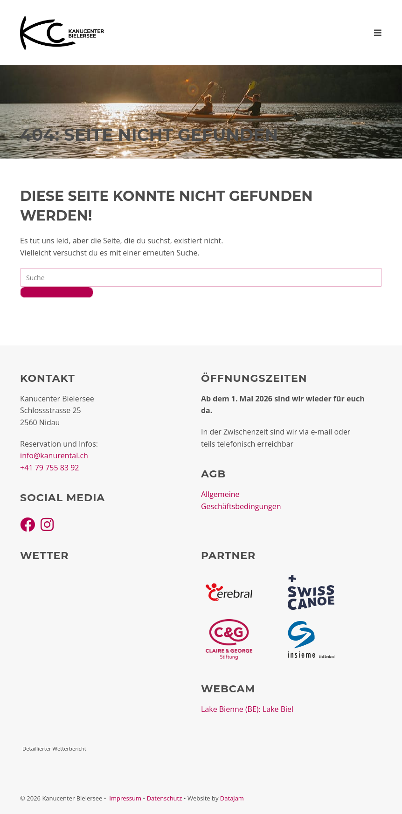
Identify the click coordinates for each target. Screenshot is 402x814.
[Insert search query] (201, 277)
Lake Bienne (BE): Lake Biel (247, 709)
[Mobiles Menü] (378, 32)
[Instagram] (47, 524)
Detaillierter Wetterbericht (54, 748)
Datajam (232, 798)
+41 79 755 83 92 (49, 467)
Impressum (125, 798)
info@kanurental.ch (54, 455)
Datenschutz (164, 798)
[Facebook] (27, 524)
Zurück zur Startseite (57, 292)
